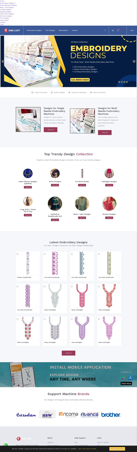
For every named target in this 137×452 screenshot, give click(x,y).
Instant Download (41, 92)
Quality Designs (59, 92)
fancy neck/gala (50, 310)
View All (50, 130)
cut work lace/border (51, 277)
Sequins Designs (5, 12)
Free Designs (4, 18)
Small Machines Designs (8, 5)
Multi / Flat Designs (7, 7)
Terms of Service (53, 445)
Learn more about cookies (87, 449)
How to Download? (81, 445)
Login (2, 24)
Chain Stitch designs (7, 14)
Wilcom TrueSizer (103, 442)
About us (50, 442)
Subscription (4, 20)
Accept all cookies (117, 449)
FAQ (75, 442)
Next (134, 61)
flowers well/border (24, 277)
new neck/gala (76, 342)
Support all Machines (79, 92)
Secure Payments (99, 92)
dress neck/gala (23, 342)
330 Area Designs (6, 16)
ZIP (98, 445)
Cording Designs (5, 9)
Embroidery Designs (8, 3)
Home (2, 1)
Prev (2, 61)
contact (2, 22)
